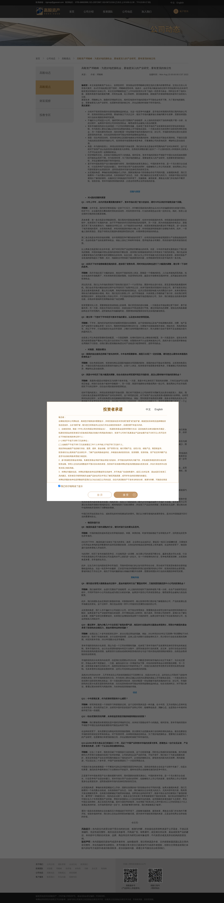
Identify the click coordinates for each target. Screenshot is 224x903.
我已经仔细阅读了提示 (70, 486)
